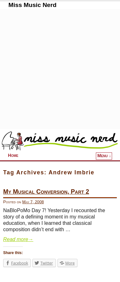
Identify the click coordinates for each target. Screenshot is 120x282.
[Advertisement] (60, 69)
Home (13, 155)
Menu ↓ (104, 155)
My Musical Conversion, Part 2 (46, 191)
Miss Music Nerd (32, 5)
